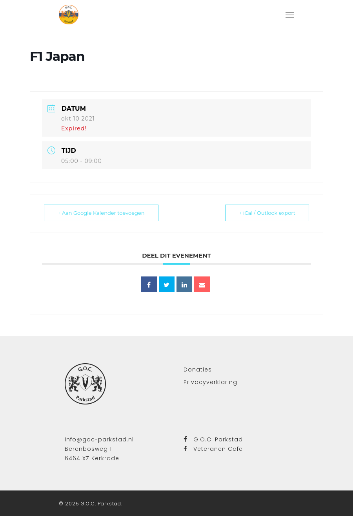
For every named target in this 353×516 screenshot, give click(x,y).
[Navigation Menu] (290, 14)
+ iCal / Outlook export (267, 213)
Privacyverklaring (210, 382)
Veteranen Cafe (213, 449)
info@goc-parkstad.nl (99, 439)
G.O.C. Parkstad (213, 439)
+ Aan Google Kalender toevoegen (101, 213)
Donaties (198, 369)
